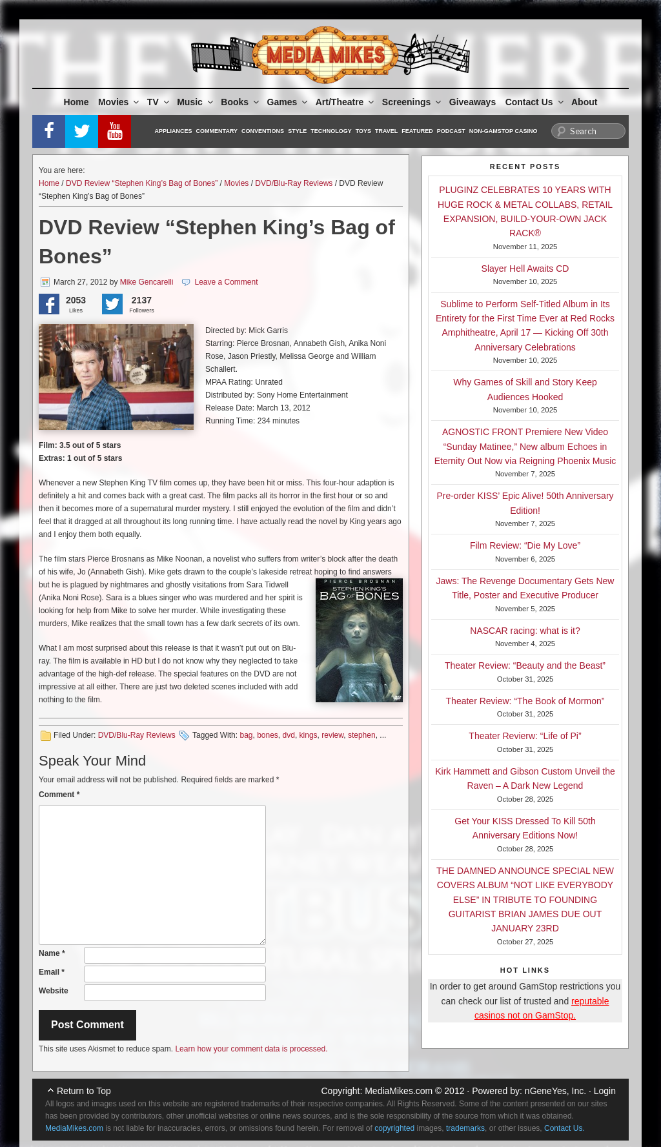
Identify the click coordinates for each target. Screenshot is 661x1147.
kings (309, 735)
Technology (331, 131)
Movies (119, 102)
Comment (59, 794)
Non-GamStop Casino (503, 131)
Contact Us (535, 102)
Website (53, 990)
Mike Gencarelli (147, 282)
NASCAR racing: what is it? (525, 630)
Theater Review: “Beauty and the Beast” (525, 665)
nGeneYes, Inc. (555, 1091)
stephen (362, 735)
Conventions (262, 131)
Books (241, 102)
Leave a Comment (226, 282)
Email (52, 972)
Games (288, 102)
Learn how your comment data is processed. (251, 1048)
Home (76, 102)
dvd (289, 735)
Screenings (412, 102)
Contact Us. (564, 1128)
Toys (363, 131)
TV (159, 102)
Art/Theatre (346, 102)
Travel (386, 131)
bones (267, 735)
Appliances (173, 131)
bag (245, 735)
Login (605, 1091)
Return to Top (84, 1091)
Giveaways (472, 102)
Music (196, 102)
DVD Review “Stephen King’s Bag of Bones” (142, 183)
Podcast (451, 131)
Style (297, 131)
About (584, 102)
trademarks (465, 1128)
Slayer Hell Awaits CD (525, 268)
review (332, 735)
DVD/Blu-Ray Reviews (293, 183)
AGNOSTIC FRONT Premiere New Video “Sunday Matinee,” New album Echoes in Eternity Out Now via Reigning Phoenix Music (525, 446)
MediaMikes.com (398, 1091)
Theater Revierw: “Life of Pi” (525, 736)
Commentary (217, 131)
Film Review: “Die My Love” (525, 545)
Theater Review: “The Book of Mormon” (525, 701)
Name (52, 953)
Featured (417, 131)
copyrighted (394, 1128)
